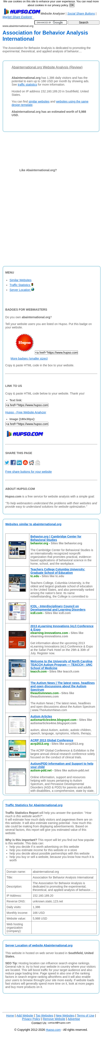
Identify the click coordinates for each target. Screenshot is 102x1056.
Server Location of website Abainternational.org (38, 945)
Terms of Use (85, 1015)
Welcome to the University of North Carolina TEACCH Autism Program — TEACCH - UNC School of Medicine (61, 665)
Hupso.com (53, 1029)
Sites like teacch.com (64, 671)
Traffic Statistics (21, 285)
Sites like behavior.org (66, 543)
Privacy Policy (31, 1019)
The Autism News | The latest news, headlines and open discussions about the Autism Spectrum (62, 686)
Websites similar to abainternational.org (33, 524)
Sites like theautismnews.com (52, 694)
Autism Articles (41, 716)
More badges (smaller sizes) (29, 358)
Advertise (74, 1019)
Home (10, 1015)
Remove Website (54, 1019)
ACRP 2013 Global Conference (51, 740)
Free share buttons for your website (28, 471)
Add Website (24, 1015)
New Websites (65, 1015)
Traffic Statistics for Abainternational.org (34, 805)
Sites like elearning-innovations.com (56, 634)
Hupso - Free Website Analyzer (25, 412)
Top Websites (44, 1015)
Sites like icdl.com (58, 613)
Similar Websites (20, 280)
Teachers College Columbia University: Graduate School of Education (57, 571)
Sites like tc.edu (53, 576)
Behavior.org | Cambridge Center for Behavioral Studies (55, 538)
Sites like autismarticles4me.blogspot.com (61, 721)
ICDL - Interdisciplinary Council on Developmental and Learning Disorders (58, 607)
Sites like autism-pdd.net (71, 770)
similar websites (39, 101)
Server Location (22, 290)
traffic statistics (27, 84)
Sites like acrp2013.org (68, 743)
